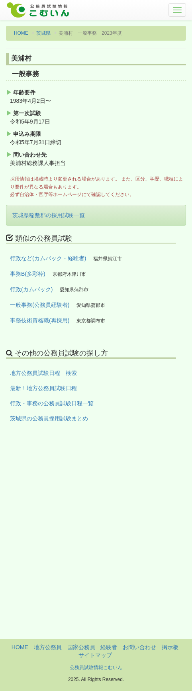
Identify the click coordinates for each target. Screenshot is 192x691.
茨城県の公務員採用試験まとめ (49, 418)
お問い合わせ (139, 647)
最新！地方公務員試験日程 (43, 388)
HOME (21, 33)
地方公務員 (48, 647)
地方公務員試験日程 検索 (43, 373)
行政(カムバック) (31, 289)
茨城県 (43, 33)
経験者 (108, 647)
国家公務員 (81, 647)
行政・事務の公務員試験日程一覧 (52, 403)
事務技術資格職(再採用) (39, 320)
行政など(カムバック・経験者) (48, 258)
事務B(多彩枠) (27, 274)
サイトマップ (95, 655)
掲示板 (170, 647)
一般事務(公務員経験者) (39, 305)
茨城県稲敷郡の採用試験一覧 (48, 215)
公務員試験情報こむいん (96, 667)
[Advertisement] (96, 543)
